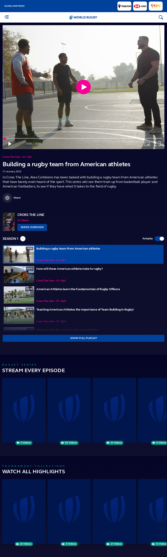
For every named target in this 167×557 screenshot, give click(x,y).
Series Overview (32, 227)
